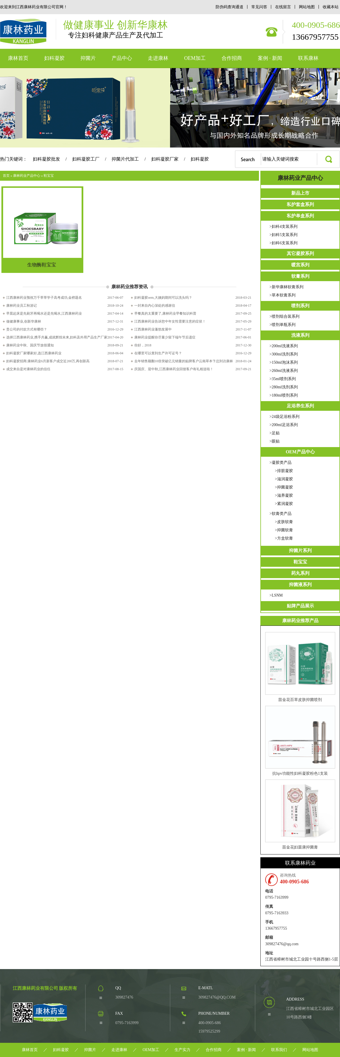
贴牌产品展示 (300, 605)
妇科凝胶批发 (46, 159)
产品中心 (122, 58)
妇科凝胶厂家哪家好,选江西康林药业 (33, 353)
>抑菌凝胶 (284, 487)
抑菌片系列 (300, 550)
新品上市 (300, 193)
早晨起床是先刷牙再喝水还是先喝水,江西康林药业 (44, 313)
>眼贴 (274, 441)
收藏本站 (331, 7)
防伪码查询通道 (229, 7)
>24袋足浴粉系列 (284, 416)
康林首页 (18, 58)
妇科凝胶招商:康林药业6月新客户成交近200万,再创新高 (48, 361)
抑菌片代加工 (125, 159)
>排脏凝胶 (284, 471)
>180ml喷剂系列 (283, 395)
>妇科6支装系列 (283, 243)
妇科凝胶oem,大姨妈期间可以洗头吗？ (163, 298)
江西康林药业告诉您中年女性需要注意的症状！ (170, 321)
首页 (6, 176)
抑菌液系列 (300, 584)
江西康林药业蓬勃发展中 (153, 329)
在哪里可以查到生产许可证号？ (158, 353)
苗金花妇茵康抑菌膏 (300, 847)
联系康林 (308, 58)
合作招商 (232, 58)
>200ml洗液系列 (283, 346)
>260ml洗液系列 (283, 371)
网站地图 (307, 7)
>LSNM (276, 595)
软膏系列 (300, 276)
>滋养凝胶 (284, 495)
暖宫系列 (300, 264)
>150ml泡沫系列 (283, 362)
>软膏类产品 (280, 513)
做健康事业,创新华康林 (23, 321)
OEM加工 (195, 58)
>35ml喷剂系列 (282, 379)
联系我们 (279, 1050)
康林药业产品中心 (26, 176)
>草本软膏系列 (282, 295)
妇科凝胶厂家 (164, 159)
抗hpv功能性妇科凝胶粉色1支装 (300, 773)
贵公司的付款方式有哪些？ (26, 329)
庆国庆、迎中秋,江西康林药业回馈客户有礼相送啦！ (173, 369)
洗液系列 (300, 335)
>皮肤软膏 (284, 522)
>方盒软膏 (284, 538)
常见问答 (259, 7)
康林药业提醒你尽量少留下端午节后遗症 (165, 337)
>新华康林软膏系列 (286, 287)
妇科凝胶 (54, 58)
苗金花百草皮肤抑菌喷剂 (300, 700)
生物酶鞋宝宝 (41, 265)
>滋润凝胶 (284, 479)
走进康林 (158, 58)
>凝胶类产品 (280, 462)
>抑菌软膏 (284, 530)
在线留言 (283, 7)
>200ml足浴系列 (283, 425)
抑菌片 (88, 58)
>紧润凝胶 (284, 504)
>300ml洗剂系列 (283, 354)
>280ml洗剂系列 (283, 387)
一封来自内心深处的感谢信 (154, 306)
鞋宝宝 (49, 176)
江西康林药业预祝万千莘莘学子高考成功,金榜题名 (44, 298)
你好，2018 (142, 345)
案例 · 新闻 (270, 58)
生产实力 (182, 1050)
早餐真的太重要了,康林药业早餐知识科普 (165, 313)
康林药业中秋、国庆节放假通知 (30, 345)
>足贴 (274, 433)
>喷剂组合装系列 (284, 316)
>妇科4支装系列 (283, 226)
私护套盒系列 (300, 204)
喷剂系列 (300, 305)
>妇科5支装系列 (283, 235)
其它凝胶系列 (300, 253)
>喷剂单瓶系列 (282, 325)
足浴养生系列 (300, 405)
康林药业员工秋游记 (21, 306)
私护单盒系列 (300, 215)
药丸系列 (300, 573)
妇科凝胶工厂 (85, 159)
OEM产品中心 (300, 451)
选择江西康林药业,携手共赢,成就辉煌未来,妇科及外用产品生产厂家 (56, 337)
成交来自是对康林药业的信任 (28, 369)
